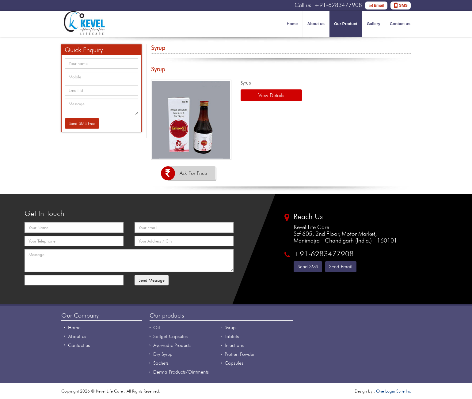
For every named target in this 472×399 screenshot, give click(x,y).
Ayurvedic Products (172, 345)
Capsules (234, 363)
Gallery (373, 23)
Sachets (161, 363)
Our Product (345, 23)
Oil (156, 327)
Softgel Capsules (170, 336)
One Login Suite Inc (393, 391)
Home (292, 23)
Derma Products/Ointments (181, 372)
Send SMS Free (82, 123)
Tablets (232, 336)
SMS (403, 5)
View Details (271, 95)
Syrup (230, 327)
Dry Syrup (163, 354)
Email (379, 5)
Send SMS (308, 266)
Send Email (340, 266)
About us (316, 23)
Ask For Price (193, 173)
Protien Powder (240, 354)
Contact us (400, 23)
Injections (234, 345)
